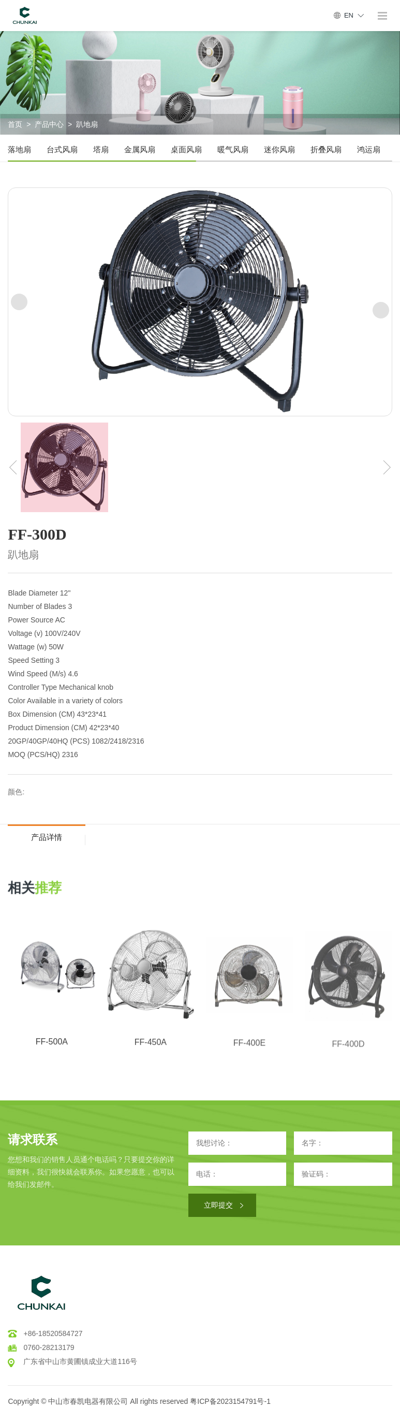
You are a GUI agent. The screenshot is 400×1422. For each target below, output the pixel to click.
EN (348, 15)
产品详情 (46, 837)
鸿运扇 (368, 149)
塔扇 (101, 149)
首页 (15, 124)
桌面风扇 (186, 149)
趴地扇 (87, 124)
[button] (19, 302)
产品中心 (49, 124)
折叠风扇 (326, 149)
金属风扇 (139, 149)
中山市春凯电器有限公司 (88, 1401)
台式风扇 (62, 149)
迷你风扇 (279, 149)
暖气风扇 (232, 149)
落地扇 (19, 149)
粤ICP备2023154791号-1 (230, 1401)
